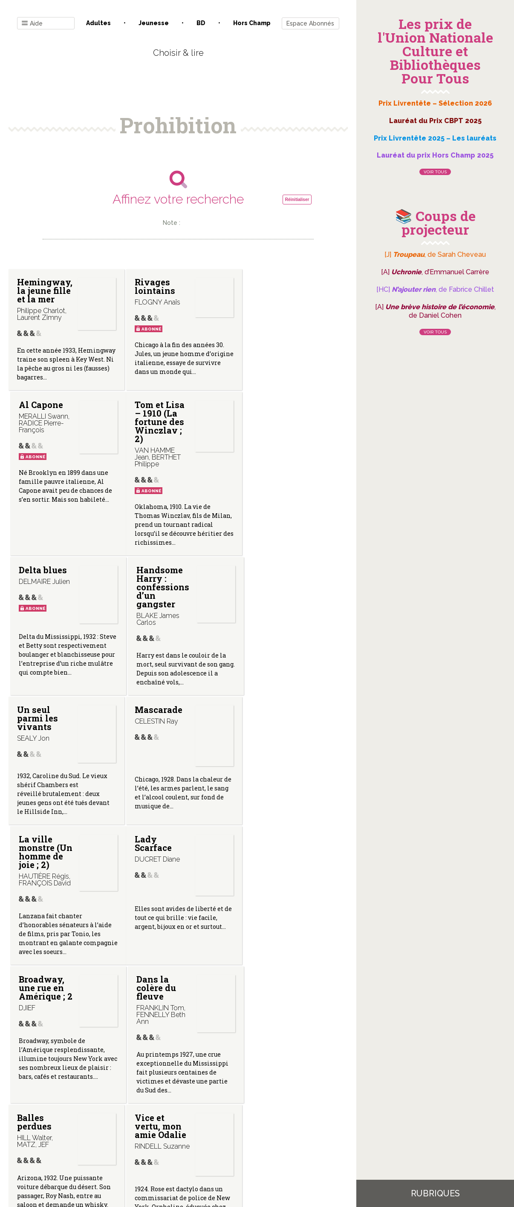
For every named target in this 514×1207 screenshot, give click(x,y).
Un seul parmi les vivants (37, 639)
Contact (82, 1121)
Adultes (98, 23)
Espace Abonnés (310, 23)
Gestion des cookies (260, 1121)
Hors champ (252, 23)
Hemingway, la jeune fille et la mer (63, 347)
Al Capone (266, 281)
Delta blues (154, 457)
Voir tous (435, 172)
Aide (32, 23)
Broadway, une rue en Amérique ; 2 (153, 789)
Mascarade (154, 630)
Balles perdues (34, 923)
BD (200, 23)
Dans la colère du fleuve (263, 785)
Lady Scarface (35, 781)
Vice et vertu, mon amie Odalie (156, 928)
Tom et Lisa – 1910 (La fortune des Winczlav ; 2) (42, 474)
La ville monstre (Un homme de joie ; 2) (269, 643)
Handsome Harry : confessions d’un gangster (281, 494)
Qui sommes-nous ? (134, 1121)
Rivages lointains (150, 286)
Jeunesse (154, 23)
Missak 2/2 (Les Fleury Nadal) (268, 928)
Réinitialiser (297, 199)
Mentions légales (197, 1121)
